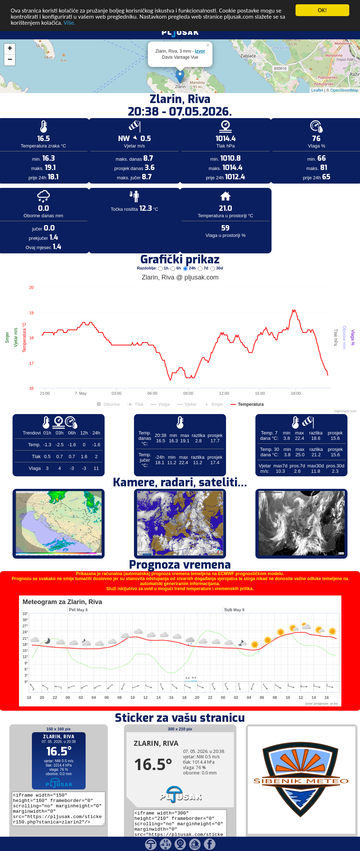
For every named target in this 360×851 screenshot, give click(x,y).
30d (216, 258)
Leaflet (317, 80)
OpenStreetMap (344, 80)
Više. (70, 12)
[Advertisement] (55, 117)
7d (203, 258)
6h (176, 258)
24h (190, 258)
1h (163, 258)
